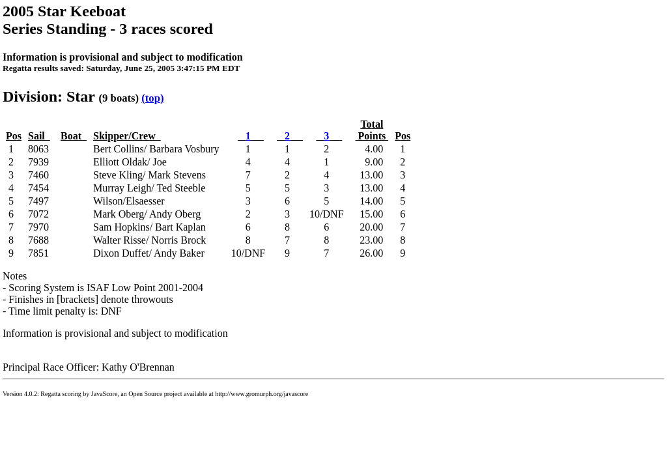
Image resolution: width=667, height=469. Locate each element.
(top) (152, 98)
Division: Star (49, 96)
